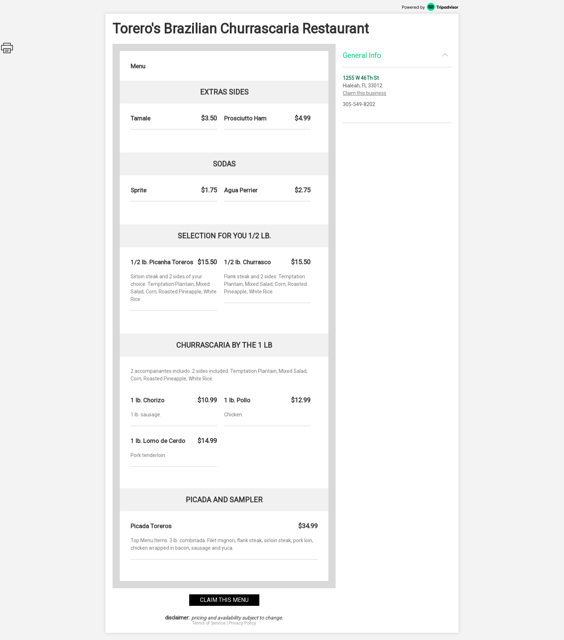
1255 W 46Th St (361, 78)
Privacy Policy (242, 623)
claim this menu (224, 599)
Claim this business (364, 93)
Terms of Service (209, 623)
